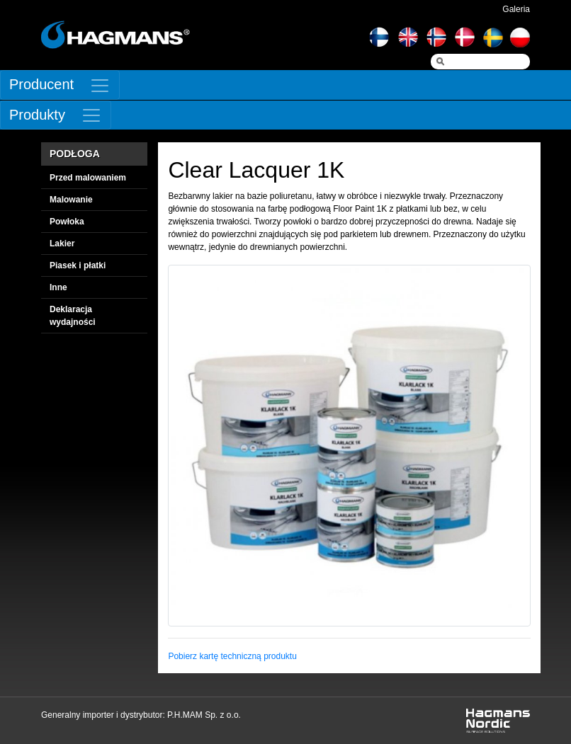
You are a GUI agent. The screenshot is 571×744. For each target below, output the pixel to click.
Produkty (37, 114)
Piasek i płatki (78, 265)
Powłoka (67, 222)
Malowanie (71, 200)
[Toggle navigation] (60, 85)
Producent (41, 84)
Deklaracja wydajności (73, 315)
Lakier (62, 243)
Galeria (516, 9)
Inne (58, 287)
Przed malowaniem (88, 178)
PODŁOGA (75, 153)
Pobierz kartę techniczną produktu (232, 656)
